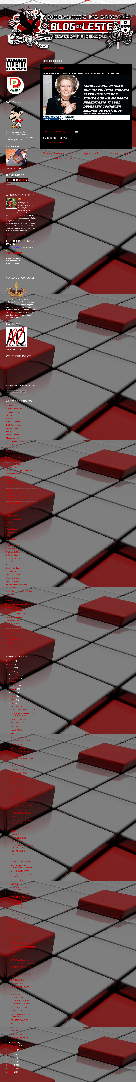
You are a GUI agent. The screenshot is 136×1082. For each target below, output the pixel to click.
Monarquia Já (11, 532)
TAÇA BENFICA (17, 904)
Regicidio (10, 594)
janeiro (14, 1050)
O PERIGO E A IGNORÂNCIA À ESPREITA (23, 846)
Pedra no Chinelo (13, 575)
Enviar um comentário (55, 142)
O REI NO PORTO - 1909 (21, 967)
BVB (12, 929)
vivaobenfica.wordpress (15, 649)
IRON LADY (16, 953)
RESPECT (15, 817)
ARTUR (14, 755)
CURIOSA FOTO (18, 984)
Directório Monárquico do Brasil (19, 471)
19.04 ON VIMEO (18, 851)
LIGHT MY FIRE (17, 842)
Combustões (11, 454)
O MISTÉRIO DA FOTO (20, 971)
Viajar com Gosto (13, 630)
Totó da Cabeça (12, 623)
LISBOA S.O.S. (12, 516)
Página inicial (90, 153)
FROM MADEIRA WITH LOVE (23, 710)
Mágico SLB (11, 536)
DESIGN (14, 884)
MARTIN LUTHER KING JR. (22, 1004)
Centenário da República (16, 448)
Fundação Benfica (13, 500)
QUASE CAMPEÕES (19, 719)
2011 (11, 1058)
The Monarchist (12, 620)
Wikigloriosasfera (13, 640)
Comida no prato (13, 457)
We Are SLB (11, 636)
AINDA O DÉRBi (17, 798)
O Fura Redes (12, 555)
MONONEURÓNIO (18, 838)
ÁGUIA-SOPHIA (17, 776)
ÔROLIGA (15, 762)
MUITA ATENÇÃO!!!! (19, 748)
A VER (13, 1027)
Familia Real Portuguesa (16, 487)
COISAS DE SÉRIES (19, 918)
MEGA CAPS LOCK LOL (21, 933)
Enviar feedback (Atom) (62, 159)
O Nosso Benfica (13, 558)
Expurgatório (11, 480)
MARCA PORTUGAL (19, 794)
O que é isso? (11, 562)
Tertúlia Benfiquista (14, 617)
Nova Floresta (12, 542)
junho (13, 696)
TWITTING (15, 726)
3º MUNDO (15, 994)
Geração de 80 (12, 506)
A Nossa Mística (12, 412)
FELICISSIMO (16, 730)
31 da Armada (12, 405)
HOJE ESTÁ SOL (18, 880)
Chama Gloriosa (12, 451)
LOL (12, 922)
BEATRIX (14, 733)
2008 (11, 1068)
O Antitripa (10, 549)
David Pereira (11, 467)
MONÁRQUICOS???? (20, 871)
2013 (11, 672)
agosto (14, 689)
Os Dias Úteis (11, 571)
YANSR (9, 643)
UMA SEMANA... (17, 925)
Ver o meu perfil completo (16, 234)
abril (13, 703)
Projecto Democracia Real (16, 584)
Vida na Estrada (12, 633)
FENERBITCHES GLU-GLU (22, 758)
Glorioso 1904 (12, 510)
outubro (14, 682)
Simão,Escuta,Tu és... (15, 607)
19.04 (13, 855)
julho (13, 692)
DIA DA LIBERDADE (19, 769)
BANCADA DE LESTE (20, 706)
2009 (11, 1065)
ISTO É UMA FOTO (19, 1007)
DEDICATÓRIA (17, 1011)
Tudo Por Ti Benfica (14, 627)
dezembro (15, 674)
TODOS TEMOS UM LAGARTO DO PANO (20, 812)
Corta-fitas (10, 461)
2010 (11, 1061)
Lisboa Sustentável (14, 519)
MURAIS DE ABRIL (19, 766)
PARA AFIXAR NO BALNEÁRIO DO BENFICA (23, 866)
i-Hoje (8, 646)
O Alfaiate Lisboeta (13, 545)
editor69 (24, 199)
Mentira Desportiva (13, 523)
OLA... (13, 780)
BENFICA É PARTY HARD (22, 827)
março (14, 1043)
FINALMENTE (16, 1034)
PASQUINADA (17, 744)
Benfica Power (12, 428)
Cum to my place (13, 464)
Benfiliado (10, 432)
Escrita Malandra (13, 474)
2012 (11, 1054)
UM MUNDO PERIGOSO (21, 893)
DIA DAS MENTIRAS (19, 1038)
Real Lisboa (11, 588)
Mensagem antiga (119, 153)
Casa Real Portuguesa (15, 441)
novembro (15, 678)
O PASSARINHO (18, 980)
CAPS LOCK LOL (18, 1031)
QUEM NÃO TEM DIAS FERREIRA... (20, 1015)
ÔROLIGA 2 (16, 911)
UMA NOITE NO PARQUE (21, 862)
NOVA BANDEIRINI (19, 900)
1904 (13, 831)
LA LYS (14, 936)
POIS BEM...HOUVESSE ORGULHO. (21, 889)
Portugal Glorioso (13, 578)
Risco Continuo (12, 601)
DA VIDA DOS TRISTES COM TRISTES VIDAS (23, 715)
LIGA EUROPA (17, 784)
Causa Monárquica (13, 445)
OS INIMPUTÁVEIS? (19, 1020)
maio (13, 700)
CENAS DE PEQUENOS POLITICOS (21, 975)
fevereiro (15, 1046)
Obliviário (10, 565)
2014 (11, 668)
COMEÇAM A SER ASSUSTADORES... (20, 999)
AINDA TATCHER (54, 67)
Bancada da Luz (12, 418)
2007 (11, 1072)
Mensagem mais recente (57, 153)
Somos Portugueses (14, 610)
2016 (11, 661)
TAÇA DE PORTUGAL (20, 897)
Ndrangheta (11, 539)
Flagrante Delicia (13, 493)
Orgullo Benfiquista (14, 568)
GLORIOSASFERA (14, 503)
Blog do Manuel (12, 438)
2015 (11, 664)
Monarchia (10, 526)
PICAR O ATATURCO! (20, 801)
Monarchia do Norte (14, 529)
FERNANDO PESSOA (20, 791)
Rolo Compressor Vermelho (17, 604)
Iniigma (9, 513)
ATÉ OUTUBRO (17, 1024)
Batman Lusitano (13, 422)
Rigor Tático (11, 597)
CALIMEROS (16, 834)
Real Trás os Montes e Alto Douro (20, 591)
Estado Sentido (12, 477)
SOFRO (14, 956)
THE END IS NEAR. (19, 943)
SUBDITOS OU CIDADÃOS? (23, 820)
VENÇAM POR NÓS (19, 737)
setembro (15, 685)
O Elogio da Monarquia (15, 552)
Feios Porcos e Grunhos (16, 490)
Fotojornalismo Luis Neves (17, 497)
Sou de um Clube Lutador (16, 614)
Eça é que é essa (13, 484)
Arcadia (9, 415)
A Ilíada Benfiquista (14, 409)
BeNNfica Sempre (13, 425)
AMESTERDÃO (17, 723)
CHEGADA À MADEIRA (20, 741)
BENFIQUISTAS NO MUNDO (23, 963)
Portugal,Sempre (13, 581)
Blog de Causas (12, 435)
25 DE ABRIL (16, 787)
